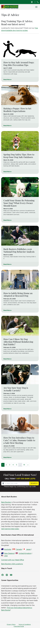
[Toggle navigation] (36, 7)
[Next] (28, 465)
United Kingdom (25, 553)
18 (24, 465)
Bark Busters (6, 502)
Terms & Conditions (25, 624)
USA (6, 556)
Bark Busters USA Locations (12, 564)
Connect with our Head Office (12, 560)
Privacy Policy (11, 624)
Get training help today (10, 529)
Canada (19, 549)
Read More (6, 79)
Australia (7, 549)
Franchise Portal (19, 626)
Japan (28, 549)
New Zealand (9, 553)
